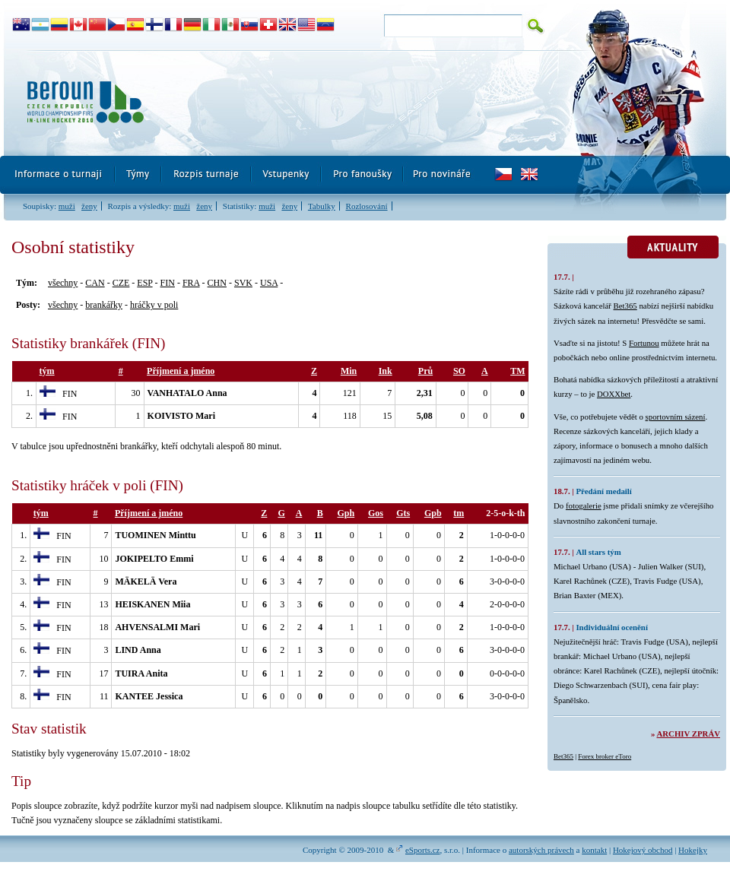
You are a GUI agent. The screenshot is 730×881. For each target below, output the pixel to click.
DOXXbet (613, 393)
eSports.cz (422, 849)
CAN (94, 282)
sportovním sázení (676, 416)
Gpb (433, 513)
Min (349, 371)
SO (459, 371)
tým (47, 371)
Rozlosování (367, 206)
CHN (217, 282)
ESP (144, 282)
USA (269, 282)
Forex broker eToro (604, 756)
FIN (167, 282)
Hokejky (692, 849)
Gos (375, 513)
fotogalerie (583, 505)
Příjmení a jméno (180, 371)
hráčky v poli (154, 304)
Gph (346, 513)
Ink (385, 371)
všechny (63, 282)
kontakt (594, 849)
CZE (121, 282)
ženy (89, 206)
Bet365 (625, 305)
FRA (191, 282)
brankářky (103, 304)
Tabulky (321, 206)
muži (67, 206)
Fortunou (644, 342)
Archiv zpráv (688, 733)
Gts (403, 513)
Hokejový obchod (643, 849)
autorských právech (541, 849)
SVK (243, 282)
